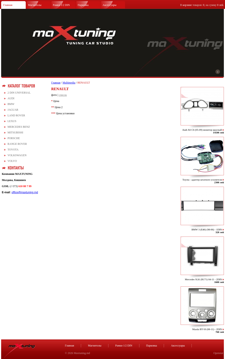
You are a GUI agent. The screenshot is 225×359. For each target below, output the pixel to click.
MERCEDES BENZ (19, 126)
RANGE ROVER (17, 143)
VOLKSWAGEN (17, 155)
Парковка (83, 5)
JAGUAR (13, 109)
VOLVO (12, 161)
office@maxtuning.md (25, 192)
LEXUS (12, 121)
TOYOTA (13, 149)
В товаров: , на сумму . (202, 5)
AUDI (11, 98)
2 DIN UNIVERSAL (19, 92)
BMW (11, 104)
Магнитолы (34, 5)
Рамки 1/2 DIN (61, 5)
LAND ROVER (16, 115)
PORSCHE (14, 138)
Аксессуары (109, 5)
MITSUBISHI (15, 132)
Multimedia (69, 82)
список (63, 95)
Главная (7, 5)
